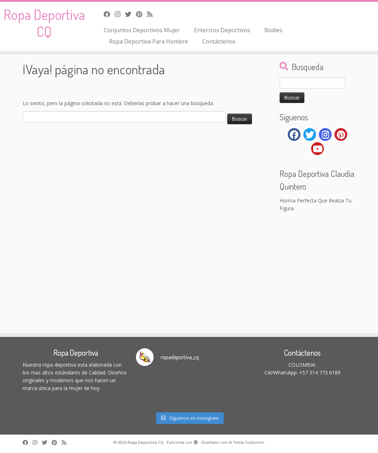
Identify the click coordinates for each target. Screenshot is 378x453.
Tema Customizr (248, 442)
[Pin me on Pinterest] (141, 14)
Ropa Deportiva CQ (44, 23)
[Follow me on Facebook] (109, 14)
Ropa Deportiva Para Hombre (148, 41)
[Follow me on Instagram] (120, 14)
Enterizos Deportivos (222, 30)
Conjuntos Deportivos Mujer (142, 30)
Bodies (273, 30)
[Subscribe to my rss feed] (152, 14)
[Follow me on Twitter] (130, 14)
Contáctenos (219, 41)
